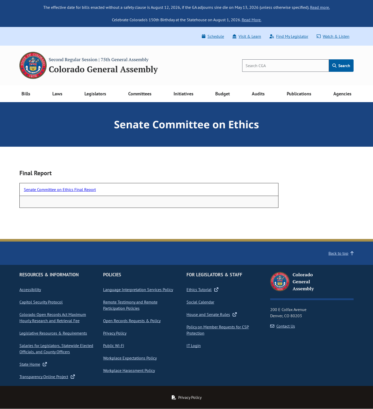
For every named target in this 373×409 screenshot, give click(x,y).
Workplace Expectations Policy (130, 358)
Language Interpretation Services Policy (138, 289)
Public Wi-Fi (113, 345)
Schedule (213, 36)
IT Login (194, 345)
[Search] (285, 65)
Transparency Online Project (47, 376)
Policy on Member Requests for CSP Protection (218, 330)
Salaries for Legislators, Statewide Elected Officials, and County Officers (56, 348)
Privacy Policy (114, 333)
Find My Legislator (288, 36)
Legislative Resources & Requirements (53, 333)
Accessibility (30, 289)
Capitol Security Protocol (41, 302)
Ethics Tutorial (202, 289)
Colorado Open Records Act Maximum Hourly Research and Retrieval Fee (52, 317)
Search (341, 65)
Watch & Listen (333, 36)
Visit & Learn (246, 36)
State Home (33, 364)
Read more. (320, 7)
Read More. (251, 19)
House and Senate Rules (212, 314)
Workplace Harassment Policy (129, 370)
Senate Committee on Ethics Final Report (60, 189)
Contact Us (282, 326)
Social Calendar (200, 302)
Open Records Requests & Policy (132, 320)
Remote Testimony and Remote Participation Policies (130, 305)
